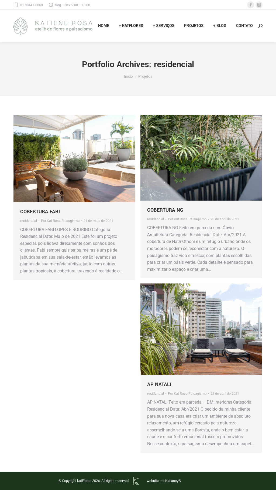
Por (60, 221)
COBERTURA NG (165, 210)
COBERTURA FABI (40, 211)
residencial (28, 221)
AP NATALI (159, 384)
